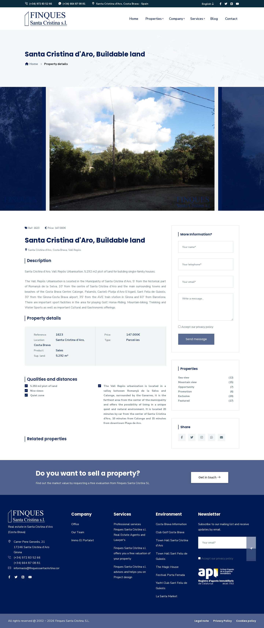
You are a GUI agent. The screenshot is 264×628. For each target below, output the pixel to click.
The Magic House (167, 567)
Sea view (205, 377)
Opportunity (205, 387)
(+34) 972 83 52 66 (38, 4)
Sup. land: (39, 356)
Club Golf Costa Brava (170, 532)
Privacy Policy (222, 621)
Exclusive (205, 396)
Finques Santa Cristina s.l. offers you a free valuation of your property (132, 553)
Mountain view (205, 382)
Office (75, 524)
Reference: (40, 334)
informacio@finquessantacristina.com (37, 568)
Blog (214, 19)
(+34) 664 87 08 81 (71, 4)
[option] (132, 151)
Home (133, 19)
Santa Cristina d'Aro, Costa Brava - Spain (119, 4)
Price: (107, 334)
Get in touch (210, 477)
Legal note (202, 621)
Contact (231, 19)
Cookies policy (246, 621)
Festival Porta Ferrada (170, 575)
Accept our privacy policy (195, 327)
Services (196, 19)
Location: (39, 340)
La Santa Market (166, 596)
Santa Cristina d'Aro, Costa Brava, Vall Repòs (53, 250)
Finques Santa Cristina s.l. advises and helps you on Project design (130, 572)
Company (176, 19)
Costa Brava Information (171, 524)
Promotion (205, 391)
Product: (39, 350)
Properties (154, 19)
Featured (205, 400)
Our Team (77, 532)
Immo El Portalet (82, 540)
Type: (107, 340)
